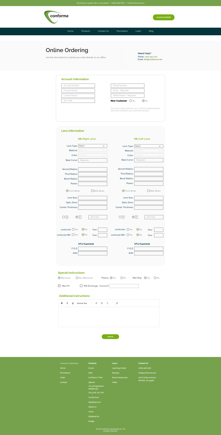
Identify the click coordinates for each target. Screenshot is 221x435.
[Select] (92, 146)
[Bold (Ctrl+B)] (62, 303)
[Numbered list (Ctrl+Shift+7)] (102, 303)
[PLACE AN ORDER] (163, 17)
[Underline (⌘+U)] (73, 303)
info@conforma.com (135, 3)
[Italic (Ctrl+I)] (67, 303)
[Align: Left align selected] (96, 303)
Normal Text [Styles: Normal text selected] (82, 303)
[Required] (92, 150)
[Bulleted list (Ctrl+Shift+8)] (107, 303)
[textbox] (109, 316)
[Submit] (110, 336)
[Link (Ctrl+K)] (117, 303)
